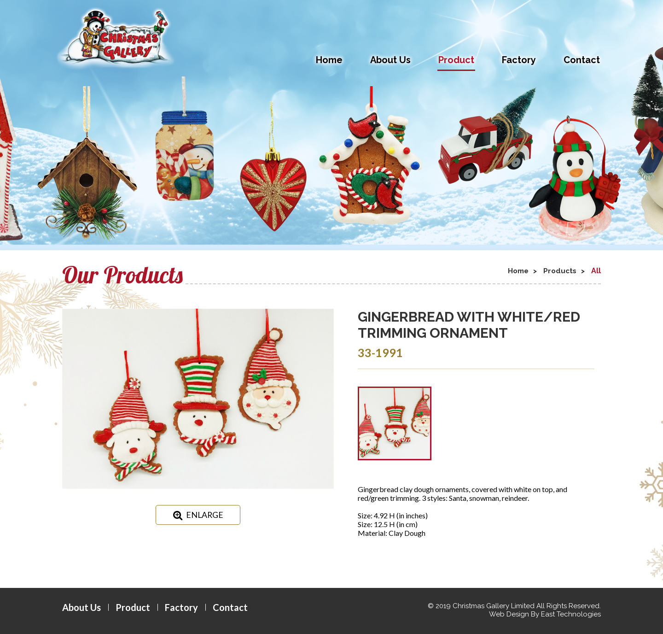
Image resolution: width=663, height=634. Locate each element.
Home (329, 59)
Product (456, 59)
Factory (519, 59)
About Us (390, 59)
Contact (582, 59)
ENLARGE (198, 515)
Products (558, 270)
